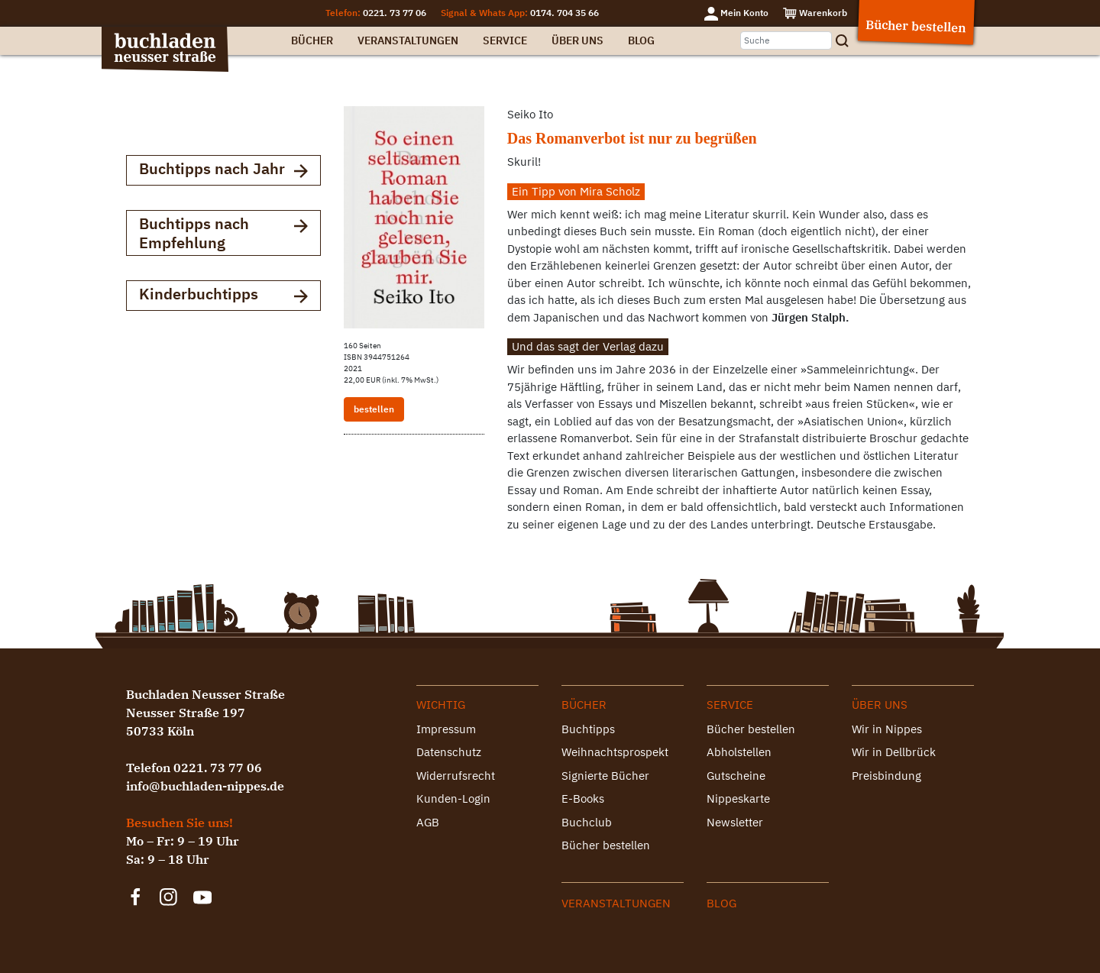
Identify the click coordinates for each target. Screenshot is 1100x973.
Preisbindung (886, 775)
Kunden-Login (453, 798)
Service (505, 40)
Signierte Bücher (605, 775)
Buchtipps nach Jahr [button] (223, 170)
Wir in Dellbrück (894, 752)
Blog (641, 40)
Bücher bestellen (605, 845)
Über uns (577, 40)
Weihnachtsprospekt (614, 752)
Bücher (312, 40)
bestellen (374, 409)
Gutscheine (736, 775)
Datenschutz (448, 752)
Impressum (446, 729)
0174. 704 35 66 (564, 12)
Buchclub (586, 822)
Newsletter (735, 822)
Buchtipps (588, 729)
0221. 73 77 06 (394, 12)
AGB (427, 822)
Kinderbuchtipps (223, 295)
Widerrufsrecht (455, 775)
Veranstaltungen (408, 40)
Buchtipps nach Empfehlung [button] (223, 233)
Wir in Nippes (887, 729)
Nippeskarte (738, 798)
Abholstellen (739, 752)
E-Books (582, 798)
